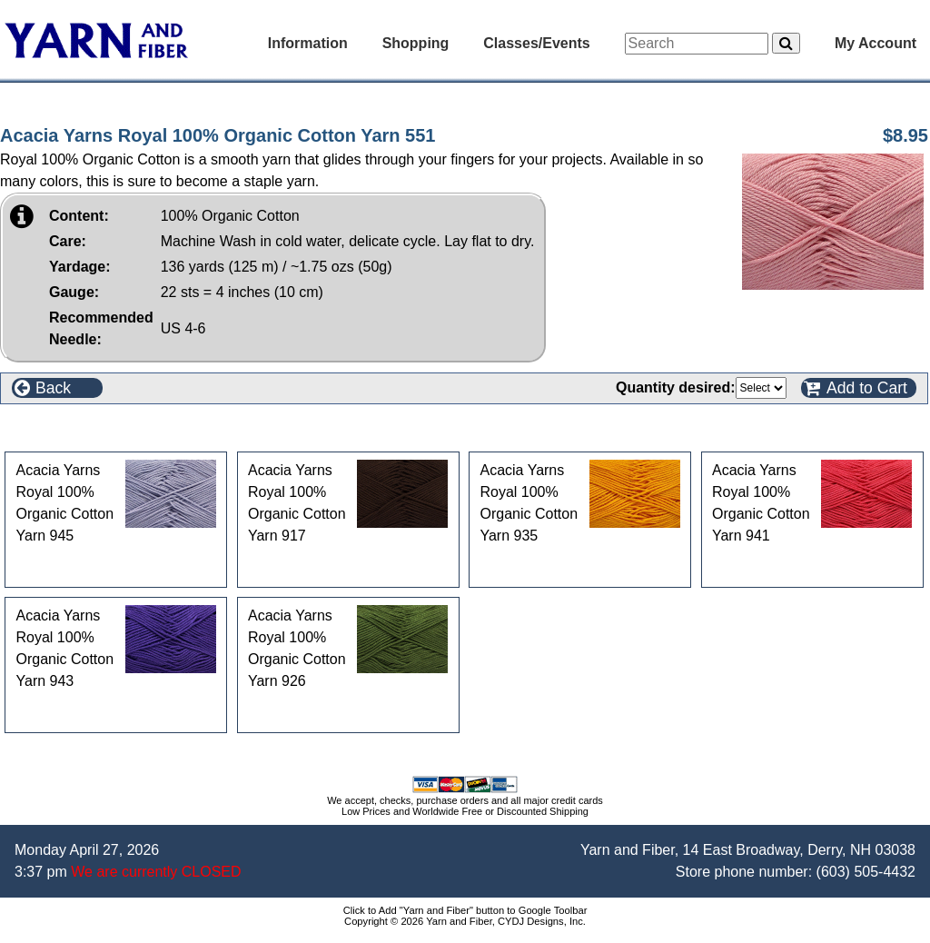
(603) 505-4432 (865, 871)
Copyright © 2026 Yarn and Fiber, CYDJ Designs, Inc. (465, 921)
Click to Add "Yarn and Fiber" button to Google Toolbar (465, 910)
